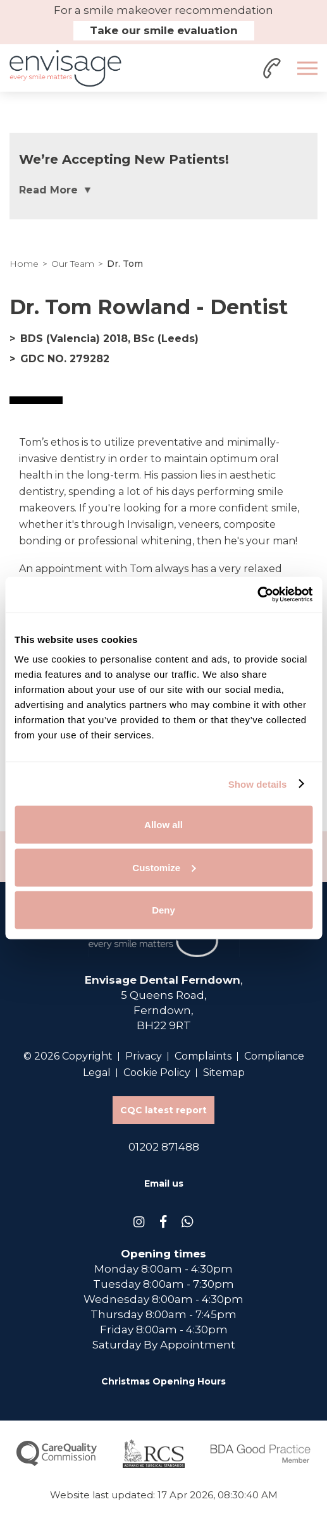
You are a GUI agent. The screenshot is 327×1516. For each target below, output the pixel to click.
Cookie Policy (156, 1073)
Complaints (203, 1056)
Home (24, 263)
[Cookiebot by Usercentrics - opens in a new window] (257, 595)
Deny (163, 910)
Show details (257, 783)
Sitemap (224, 1073)
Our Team (72, 263)
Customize (163, 867)
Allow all (163, 824)
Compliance (274, 1056)
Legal (97, 1073)
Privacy (143, 1056)
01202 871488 (163, 1146)
